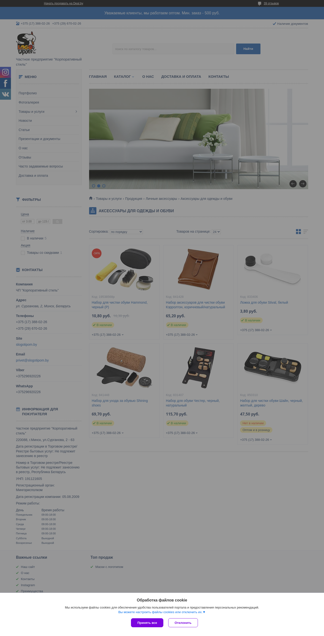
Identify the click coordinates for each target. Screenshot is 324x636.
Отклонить (183, 623)
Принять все (147, 623)
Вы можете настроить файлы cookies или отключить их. (160, 612)
